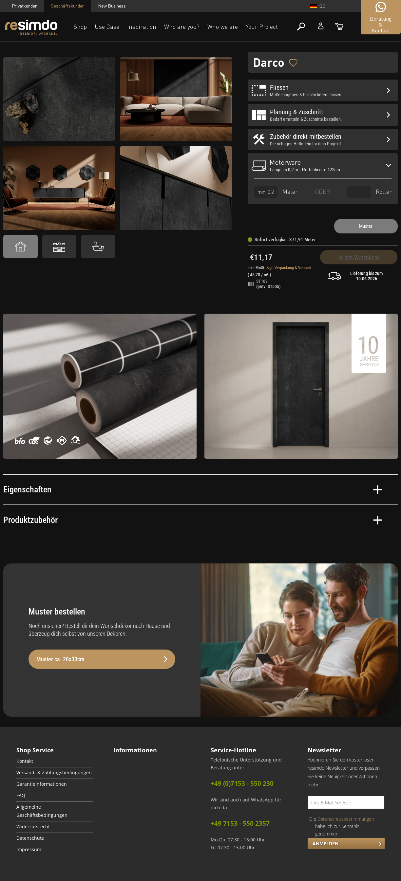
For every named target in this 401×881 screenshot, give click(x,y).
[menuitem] (54, 761)
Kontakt (24, 761)
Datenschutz (30, 838)
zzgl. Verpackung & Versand (288, 268)
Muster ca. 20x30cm (101, 659)
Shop (80, 26)
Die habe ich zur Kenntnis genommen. (341, 826)
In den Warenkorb (358, 257)
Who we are (222, 26)
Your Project (262, 26)
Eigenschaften (192, 489)
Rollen (370, 191)
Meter (276, 191)
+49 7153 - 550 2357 (240, 823)
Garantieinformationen (41, 784)
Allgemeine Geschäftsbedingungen (41, 811)
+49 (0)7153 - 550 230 (242, 783)
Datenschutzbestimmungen (345, 819)
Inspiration (141, 26)
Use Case (107, 26)
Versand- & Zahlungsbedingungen (54, 773)
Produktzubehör (192, 520)
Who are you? (182, 26)
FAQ (20, 795)
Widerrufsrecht (33, 827)
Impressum (28, 850)
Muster (365, 226)
